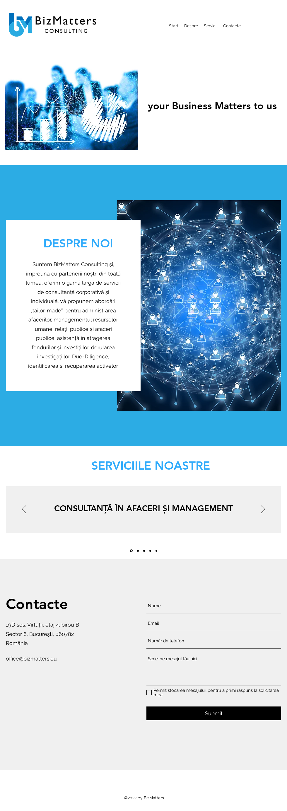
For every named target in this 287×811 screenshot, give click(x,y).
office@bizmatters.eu (31, 659)
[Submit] (213, 713)
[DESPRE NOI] (78, 243)
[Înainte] (263, 509)
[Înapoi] (24, 509)
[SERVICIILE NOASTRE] (150, 465)
